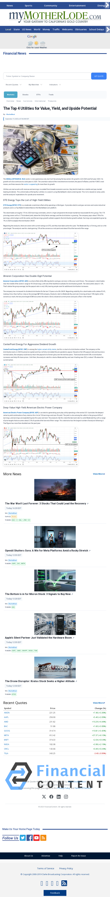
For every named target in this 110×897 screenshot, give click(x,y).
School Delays (96, 29)
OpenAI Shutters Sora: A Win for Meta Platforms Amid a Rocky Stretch (48, 550)
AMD (19, 651)
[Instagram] (66, 797)
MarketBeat (13, 513)
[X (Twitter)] (44, 797)
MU (13, 607)
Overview (10, 101)
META (23, 563)
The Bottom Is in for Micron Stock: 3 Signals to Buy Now (39, 594)
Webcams (67, 29)
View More (98, 473)
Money (46, 29)
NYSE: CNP (23, 349)
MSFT (6, 739)
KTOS (14, 694)
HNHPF (24, 651)
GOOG (7, 730)
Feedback (55, 892)
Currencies (27, 101)
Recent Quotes (12, 84)
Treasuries (52, 101)
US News (26, 29)
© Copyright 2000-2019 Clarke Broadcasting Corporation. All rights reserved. (55, 874)
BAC (13, 520)
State (17, 29)
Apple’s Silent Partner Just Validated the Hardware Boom (39, 637)
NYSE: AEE (24, 281)
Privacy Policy (63, 788)
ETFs (38, 94)
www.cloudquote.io (77, 781)
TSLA (6, 753)
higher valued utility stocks (46, 349)
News (10, 5)
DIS (18, 563)
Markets (10, 94)
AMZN (7, 712)
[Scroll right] (107, 5)
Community (50, 5)
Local (8, 29)
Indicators (53, 84)
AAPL (14, 563)
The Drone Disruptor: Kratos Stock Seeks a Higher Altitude (41, 681)
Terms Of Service (83, 788)
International (40, 101)
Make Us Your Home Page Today (21, 829)
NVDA (31, 651)
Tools (51, 94)
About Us (28, 856)
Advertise (45, 856)
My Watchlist (34, 84)
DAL (20, 520)
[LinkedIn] (58, 797)
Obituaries (81, 29)
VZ (29, 520)
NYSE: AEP (34, 413)
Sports (28, 5)
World (37, 29)
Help (61, 856)
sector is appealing (31, 184)
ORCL (6, 749)
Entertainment (77, 5)
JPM (24, 520)
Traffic (56, 29)
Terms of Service (45, 868)
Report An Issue (78, 856)
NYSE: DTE (17, 205)
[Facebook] (51, 797)
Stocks (25, 94)
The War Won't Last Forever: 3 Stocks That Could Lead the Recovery (46, 503)
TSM (35, 651)
